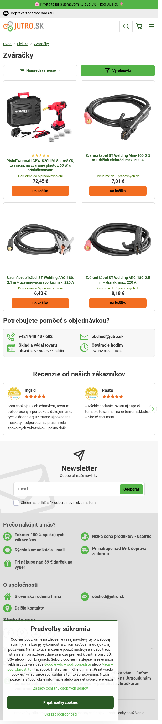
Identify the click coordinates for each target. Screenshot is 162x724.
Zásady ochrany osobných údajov (60, 692)
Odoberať (131, 489)
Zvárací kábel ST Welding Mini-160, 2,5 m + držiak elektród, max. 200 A (118, 157)
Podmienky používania (126, 713)
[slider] (35, 396)
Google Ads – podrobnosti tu (67, 668)
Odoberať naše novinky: (79, 475)
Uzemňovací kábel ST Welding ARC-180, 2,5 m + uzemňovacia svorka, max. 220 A (40, 279)
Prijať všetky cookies (60, 706)
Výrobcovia (117, 70)
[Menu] (151, 26)
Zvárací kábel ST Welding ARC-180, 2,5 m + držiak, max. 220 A (118, 279)
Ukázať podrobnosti (60, 718)
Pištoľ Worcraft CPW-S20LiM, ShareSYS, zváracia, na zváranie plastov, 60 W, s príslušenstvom (40, 165)
